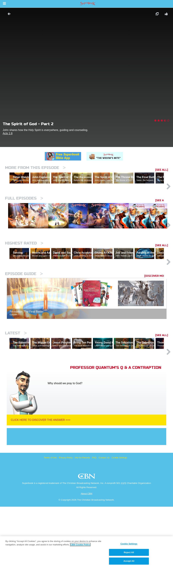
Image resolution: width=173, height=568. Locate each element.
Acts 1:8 (8, 133)
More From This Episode (35, 167)
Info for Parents (82, 519)
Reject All (129, 552)
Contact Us (104, 519)
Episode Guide (24, 320)
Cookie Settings (119, 519)
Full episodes (24, 213)
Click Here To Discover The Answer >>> (40, 481)
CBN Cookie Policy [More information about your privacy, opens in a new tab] (80, 544)
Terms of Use (50, 519)
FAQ (94, 519)
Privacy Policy (66, 519)
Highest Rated (24, 275)
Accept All (128, 561)
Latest (16, 379)
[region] (86, 552)
